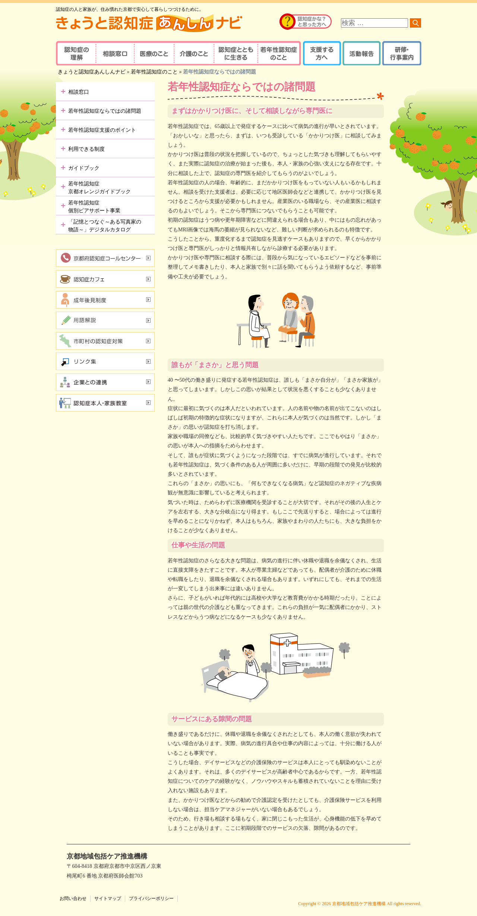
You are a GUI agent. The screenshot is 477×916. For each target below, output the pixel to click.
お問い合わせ (73, 898)
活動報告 (360, 53)
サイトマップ (107, 898)
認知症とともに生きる (234, 53)
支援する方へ (321, 53)
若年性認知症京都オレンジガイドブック (99, 187)
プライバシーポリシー (151, 898)
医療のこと (153, 53)
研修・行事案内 (400, 53)
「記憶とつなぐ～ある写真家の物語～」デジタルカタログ (104, 225)
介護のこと (192, 53)
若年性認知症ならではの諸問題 (104, 111)
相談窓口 (114, 53)
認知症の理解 (75, 53)
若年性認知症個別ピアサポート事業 (94, 206)
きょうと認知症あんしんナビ (92, 72)
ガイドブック (83, 168)
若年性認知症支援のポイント (102, 130)
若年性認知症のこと (279, 53)
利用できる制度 (86, 149)
